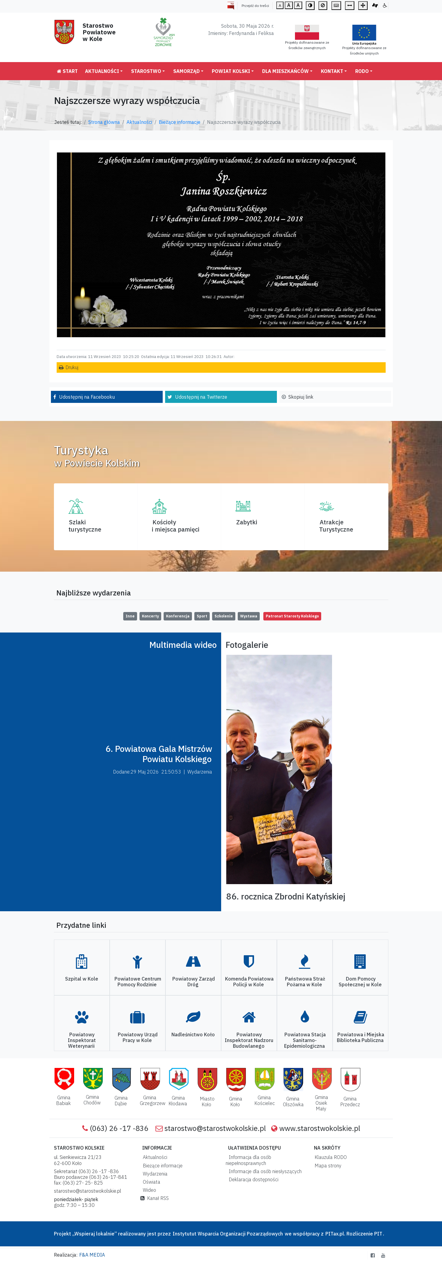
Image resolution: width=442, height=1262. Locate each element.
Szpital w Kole (81, 979)
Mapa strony (326, 1166)
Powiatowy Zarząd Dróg (193, 981)
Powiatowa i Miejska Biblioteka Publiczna (360, 1037)
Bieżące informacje (179, 122)
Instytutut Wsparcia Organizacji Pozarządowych (227, 1234)
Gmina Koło (235, 1101)
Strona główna (104, 122)
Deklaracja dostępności (252, 1179)
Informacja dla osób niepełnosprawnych (248, 1160)
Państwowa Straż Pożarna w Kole (305, 981)
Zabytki (246, 522)
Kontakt (332, 71)
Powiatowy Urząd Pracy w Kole (138, 1037)
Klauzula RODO (329, 1157)
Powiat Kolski (231, 71)
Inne (130, 616)
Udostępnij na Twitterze (201, 397)
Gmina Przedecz (350, 1101)
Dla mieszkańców (285, 71)
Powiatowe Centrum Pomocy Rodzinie (137, 981)
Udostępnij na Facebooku (87, 397)
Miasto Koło (207, 1101)
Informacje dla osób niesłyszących (264, 1171)
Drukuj (71, 367)
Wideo (148, 1190)
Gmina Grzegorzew (152, 1100)
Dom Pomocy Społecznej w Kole (360, 981)
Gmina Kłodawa (177, 1101)
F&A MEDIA (92, 1255)
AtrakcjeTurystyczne (336, 525)
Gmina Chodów (92, 1100)
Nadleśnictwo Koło (193, 1034)
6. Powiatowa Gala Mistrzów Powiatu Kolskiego (158, 753)
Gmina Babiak (63, 1100)
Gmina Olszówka (293, 1101)
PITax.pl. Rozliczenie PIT (353, 1234)
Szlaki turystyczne (84, 525)
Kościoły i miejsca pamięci (175, 525)
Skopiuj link (300, 397)
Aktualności (102, 71)
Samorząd (186, 71)
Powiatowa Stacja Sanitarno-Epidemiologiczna (305, 1040)
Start (67, 71)
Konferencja (178, 616)
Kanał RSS (154, 1198)
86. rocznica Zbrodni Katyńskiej (285, 896)
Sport (202, 616)
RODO (362, 71)
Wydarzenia (154, 1174)
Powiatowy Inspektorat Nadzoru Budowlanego (249, 1040)
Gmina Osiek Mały (321, 1103)
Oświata (150, 1182)
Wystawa (248, 616)
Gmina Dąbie (121, 1101)
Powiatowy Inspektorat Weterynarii (82, 1040)
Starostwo (146, 71)
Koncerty (150, 616)
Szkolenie (224, 616)
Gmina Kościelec (264, 1100)
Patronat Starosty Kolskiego (292, 616)
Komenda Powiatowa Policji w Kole (249, 981)
